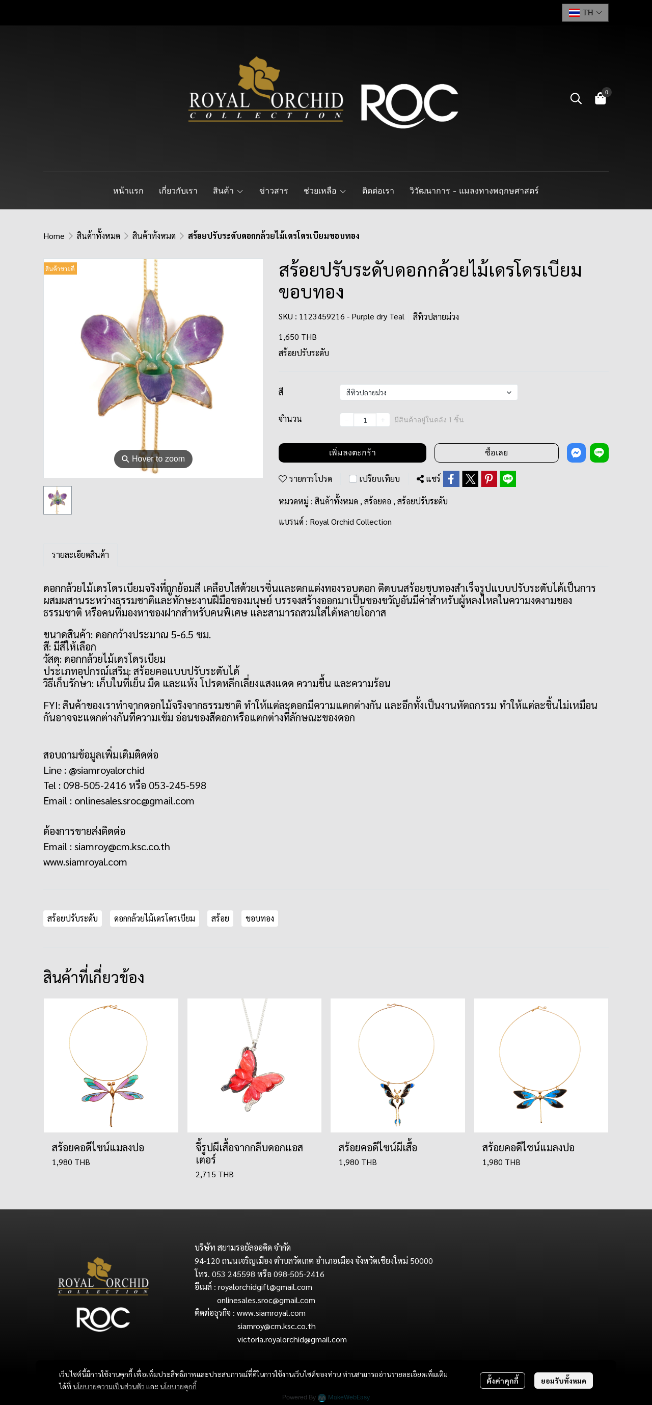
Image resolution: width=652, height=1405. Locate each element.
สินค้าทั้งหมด (98, 235)
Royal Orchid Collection (351, 521)
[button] (585, 13)
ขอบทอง (260, 918)
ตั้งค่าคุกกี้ (502, 1380)
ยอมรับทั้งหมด (563, 1380)
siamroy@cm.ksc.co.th (122, 846)
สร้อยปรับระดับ (422, 501)
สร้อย (220, 918)
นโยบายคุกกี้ (178, 1386)
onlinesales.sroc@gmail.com (134, 800)
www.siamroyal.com (85, 861)
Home (54, 235)
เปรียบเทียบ (379, 478)
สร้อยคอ (379, 501)
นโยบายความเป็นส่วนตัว (109, 1386)
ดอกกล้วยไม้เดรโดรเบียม (154, 918)
